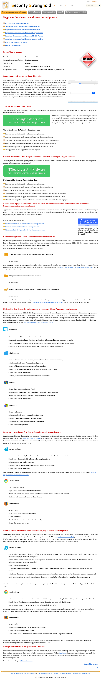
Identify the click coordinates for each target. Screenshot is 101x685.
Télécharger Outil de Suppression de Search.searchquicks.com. (25, 230)
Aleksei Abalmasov (26, 661)
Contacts (55, 673)
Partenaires (19, 673)
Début (13, 673)
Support (33, 673)
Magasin (27, 673)
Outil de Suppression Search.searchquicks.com (38, 322)
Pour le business (34, 12)
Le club (60, 12)
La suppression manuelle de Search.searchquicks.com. (22, 227)
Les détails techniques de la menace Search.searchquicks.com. (25, 224)
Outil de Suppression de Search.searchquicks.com (76, 267)
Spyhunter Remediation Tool (31, 438)
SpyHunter (62, 653)
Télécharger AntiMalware (26, 171)
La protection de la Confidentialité (70, 673)
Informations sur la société (76, 12)
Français (95, 1)
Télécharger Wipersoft (26, 120)
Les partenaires (49, 12)
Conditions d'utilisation (44, 673)
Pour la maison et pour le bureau (14, 12)
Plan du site (86, 673)
